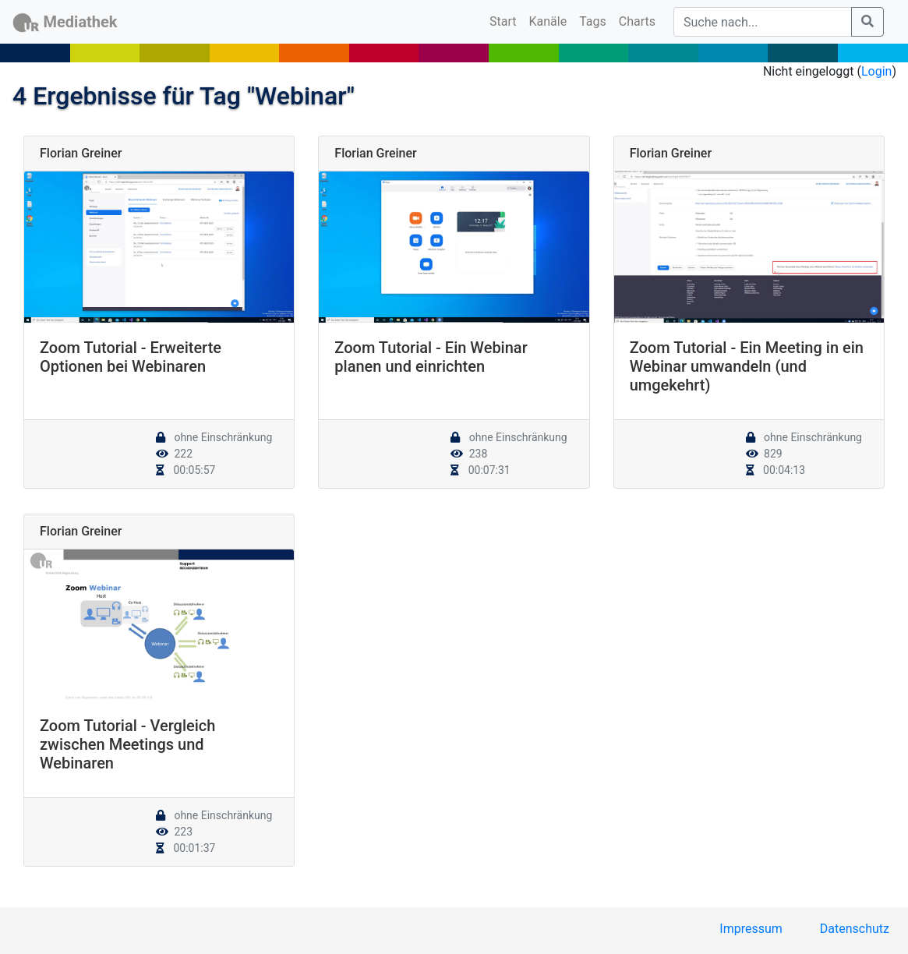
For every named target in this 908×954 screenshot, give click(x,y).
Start (505, 20)
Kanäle (548, 21)
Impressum (751, 928)
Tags (592, 21)
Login (876, 71)
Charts (637, 21)
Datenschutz (854, 928)
